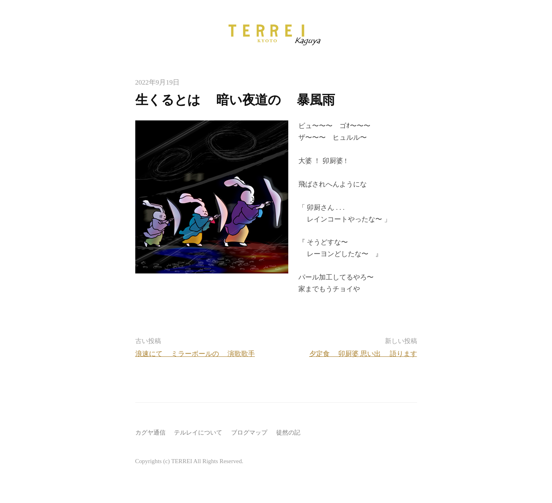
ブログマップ (249, 432)
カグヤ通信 (150, 432)
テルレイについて (198, 432)
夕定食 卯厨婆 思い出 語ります (363, 354)
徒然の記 (288, 432)
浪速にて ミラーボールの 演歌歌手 (195, 354)
